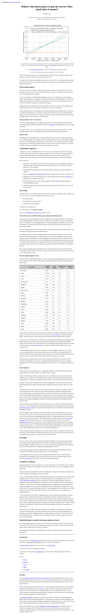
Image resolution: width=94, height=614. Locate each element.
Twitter (25, 564)
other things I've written (28, 545)
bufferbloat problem (25, 422)
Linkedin (27, 569)
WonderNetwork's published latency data (39, 174)
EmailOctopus (39, 551)
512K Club (41, 588)
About (18, 2)
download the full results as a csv (34, 212)
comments (57, 334)
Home (11, 2)
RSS (43, 548)
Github (25, 567)
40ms (54, 69)
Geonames (68, 176)
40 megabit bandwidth (37, 69)
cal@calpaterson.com (35, 540)
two (53, 334)
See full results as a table (31, 209)
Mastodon (25, 562)
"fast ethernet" (52, 124)
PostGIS (57, 181)
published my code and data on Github (49, 606)
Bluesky (25, 559)
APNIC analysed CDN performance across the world (37, 578)
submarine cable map (27, 597)
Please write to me (27, 458)
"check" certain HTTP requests (27, 480)
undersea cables (38, 345)
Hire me (15, 2)
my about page (51, 545)
